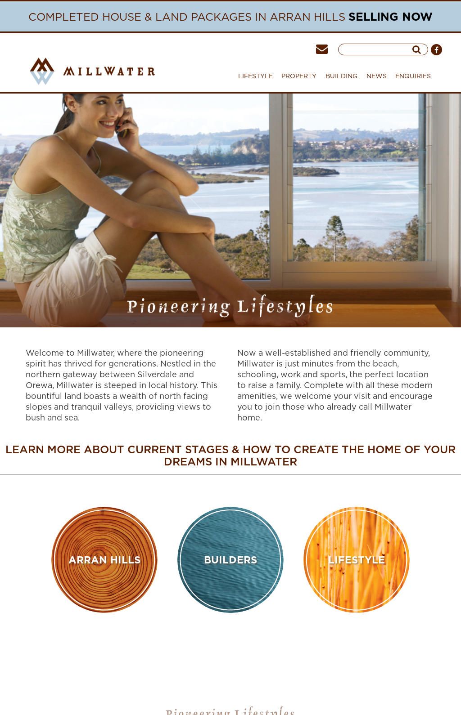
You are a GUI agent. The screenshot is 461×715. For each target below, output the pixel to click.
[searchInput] (378, 49)
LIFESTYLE (255, 75)
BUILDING (341, 78)
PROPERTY (298, 78)
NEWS (376, 75)
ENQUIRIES (413, 75)
